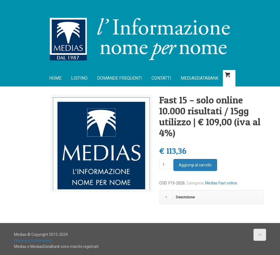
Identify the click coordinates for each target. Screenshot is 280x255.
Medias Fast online (221, 183)
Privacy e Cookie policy (33, 240)
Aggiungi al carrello (195, 165)
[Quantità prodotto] (165, 164)
